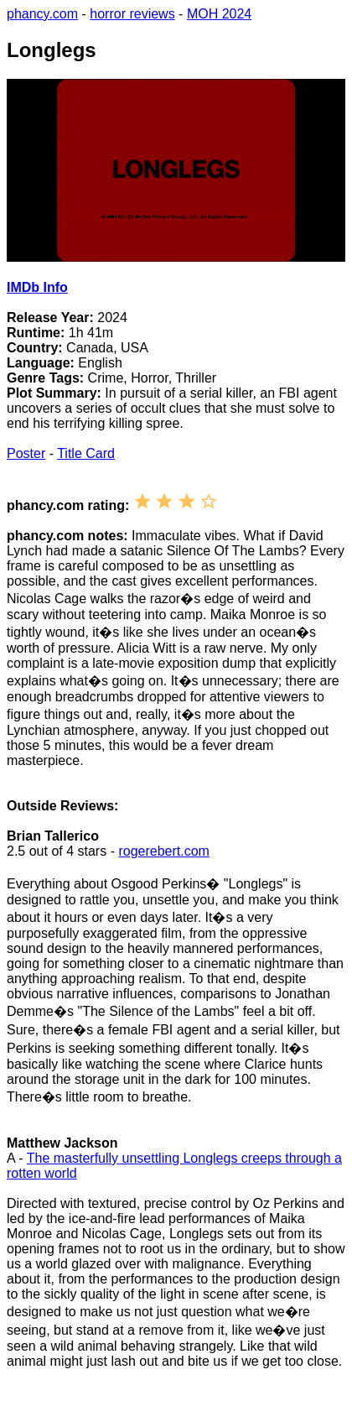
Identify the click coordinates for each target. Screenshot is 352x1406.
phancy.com (42, 14)
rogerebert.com (164, 851)
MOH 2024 (219, 14)
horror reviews (132, 14)
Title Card (86, 453)
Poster (26, 453)
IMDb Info (37, 287)
